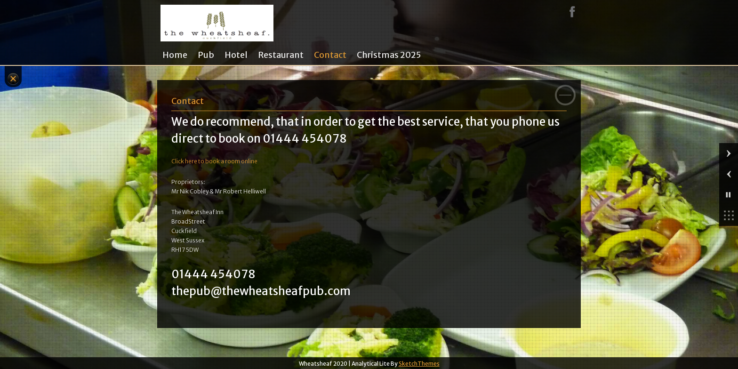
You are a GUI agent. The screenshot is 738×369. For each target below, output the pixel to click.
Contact (330, 55)
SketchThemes (419, 363)
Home (174, 55)
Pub (206, 55)
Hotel (236, 55)
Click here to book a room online (214, 161)
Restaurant (281, 55)
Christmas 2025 (389, 55)
